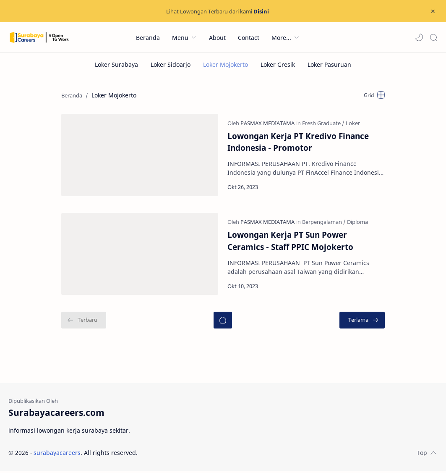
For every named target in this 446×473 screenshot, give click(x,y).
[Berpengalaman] (324, 223)
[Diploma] (357, 223)
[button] (419, 37)
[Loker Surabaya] (116, 64)
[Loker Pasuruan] (329, 64)
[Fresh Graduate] (324, 123)
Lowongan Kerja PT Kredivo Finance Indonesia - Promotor (298, 142)
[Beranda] (223, 322)
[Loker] (353, 123)
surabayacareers (57, 455)
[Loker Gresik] (278, 64)
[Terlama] (364, 322)
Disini (261, 11)
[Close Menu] (433, 11)
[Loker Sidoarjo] (170, 64)
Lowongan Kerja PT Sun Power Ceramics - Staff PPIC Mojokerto (307, 242)
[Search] (433, 37)
